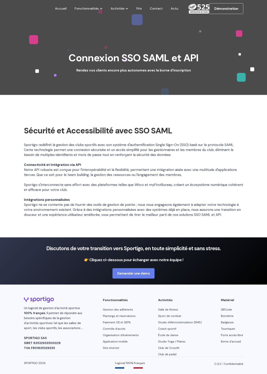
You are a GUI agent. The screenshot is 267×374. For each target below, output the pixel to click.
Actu (174, 8)
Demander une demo (133, 273)
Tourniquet (228, 328)
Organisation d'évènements (121, 335)
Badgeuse (227, 322)
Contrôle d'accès (114, 328)
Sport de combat (169, 316)
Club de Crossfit (168, 348)
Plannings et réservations (119, 316)
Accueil (61, 8)
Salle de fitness (168, 309)
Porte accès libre (232, 335)
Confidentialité (233, 364)
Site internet (111, 348)
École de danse (168, 335)
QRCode (226, 309)
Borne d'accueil (231, 341)
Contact (156, 8)
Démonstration (226, 8)
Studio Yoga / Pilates (171, 341)
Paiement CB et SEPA (117, 322)
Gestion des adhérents (118, 309)
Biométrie (227, 316)
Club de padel (167, 354)
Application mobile (115, 341)
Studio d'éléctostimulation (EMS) (180, 322)
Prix (139, 8)
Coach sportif (167, 328)
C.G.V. (218, 364)
